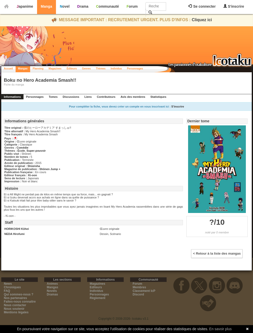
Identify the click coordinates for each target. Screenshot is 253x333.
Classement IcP (144, 291)
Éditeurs (72, 68)
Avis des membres (133, 96)
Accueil (8, 68)
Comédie (22, 147)
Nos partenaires (15, 298)
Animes (52, 284)
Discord (138, 294)
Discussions (71, 96)
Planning (38, 68)
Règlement (97, 298)
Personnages (135, 68)
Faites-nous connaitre (20, 301)
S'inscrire (233, 6)
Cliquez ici (202, 20)
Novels (52, 291)
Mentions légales (16, 312)
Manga (46, 6)
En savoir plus (220, 329)
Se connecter (202, 6)
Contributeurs (106, 96)
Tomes (53, 96)
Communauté (107, 6)
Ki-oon (32, 175)
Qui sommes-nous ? (18, 294)
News (8, 284)
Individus (116, 68)
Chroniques (12, 287)
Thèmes (101, 68)
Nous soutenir (14, 309)
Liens (88, 96)
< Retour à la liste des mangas (217, 253)
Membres (139, 287)
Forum (132, 6)
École (21, 150)
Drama (82, 6)
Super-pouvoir (36, 150)
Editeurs (96, 287)
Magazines (55, 68)
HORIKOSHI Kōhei (16, 228)
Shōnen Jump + (49, 169)
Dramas (52, 294)
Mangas (23, 68)
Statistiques (158, 96)
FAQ (7, 291)
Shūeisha (33, 166)
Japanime (25, 6)
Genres (86, 68)
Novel (65, 6)
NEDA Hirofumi (14, 233)
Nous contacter (15, 305)
